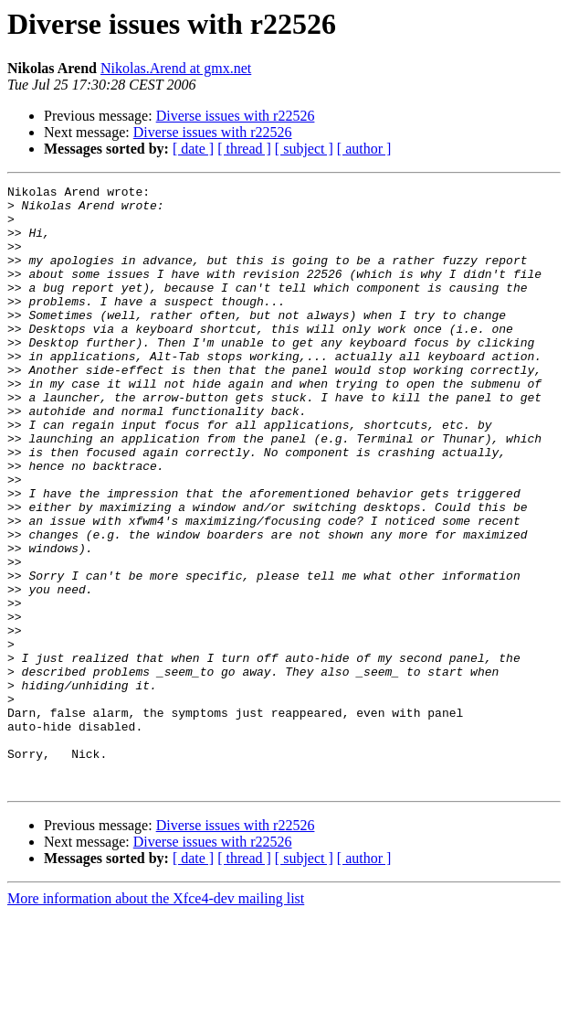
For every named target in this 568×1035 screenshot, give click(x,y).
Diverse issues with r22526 (235, 115)
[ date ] (193, 148)
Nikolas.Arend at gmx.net (175, 68)
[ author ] (364, 148)
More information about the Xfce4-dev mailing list (155, 1019)
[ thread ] (244, 148)
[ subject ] (304, 148)
